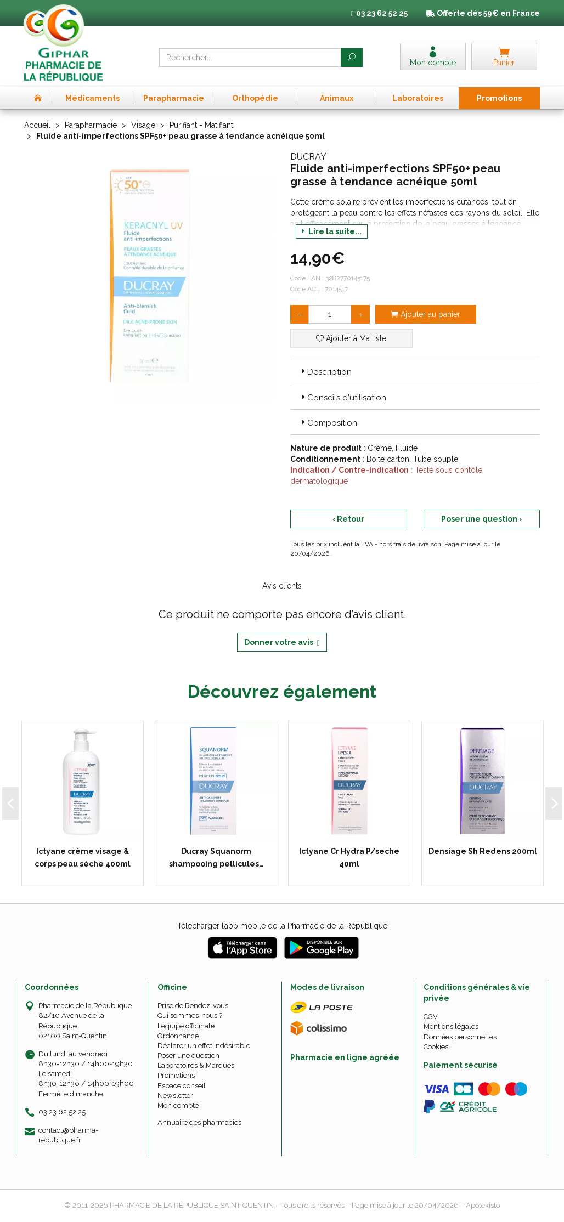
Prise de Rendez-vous (192, 1006)
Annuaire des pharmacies (199, 1122)
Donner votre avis (281, 642)
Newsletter (175, 1095)
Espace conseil (181, 1086)
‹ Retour (348, 518)
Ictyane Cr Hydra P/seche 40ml (349, 857)
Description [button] (325, 372)
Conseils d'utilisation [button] (342, 398)
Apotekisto (483, 1205)
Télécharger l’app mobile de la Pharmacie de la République (282, 925)
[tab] (415, 371)
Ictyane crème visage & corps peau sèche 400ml (83, 857)
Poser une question (188, 1055)
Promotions (176, 1075)
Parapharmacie (91, 125)
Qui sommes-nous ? (189, 1015)
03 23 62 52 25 (62, 1112)
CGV (431, 1016)
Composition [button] (328, 423)
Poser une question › (481, 518)
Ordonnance (178, 1036)
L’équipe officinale (186, 1026)
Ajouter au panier (425, 314)
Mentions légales (451, 1026)
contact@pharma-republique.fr (68, 1134)
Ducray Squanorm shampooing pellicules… (216, 857)
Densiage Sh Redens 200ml (482, 851)
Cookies (436, 1047)
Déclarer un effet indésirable (203, 1046)
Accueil (37, 125)
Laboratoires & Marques (195, 1065)
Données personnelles (460, 1037)
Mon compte (178, 1105)
